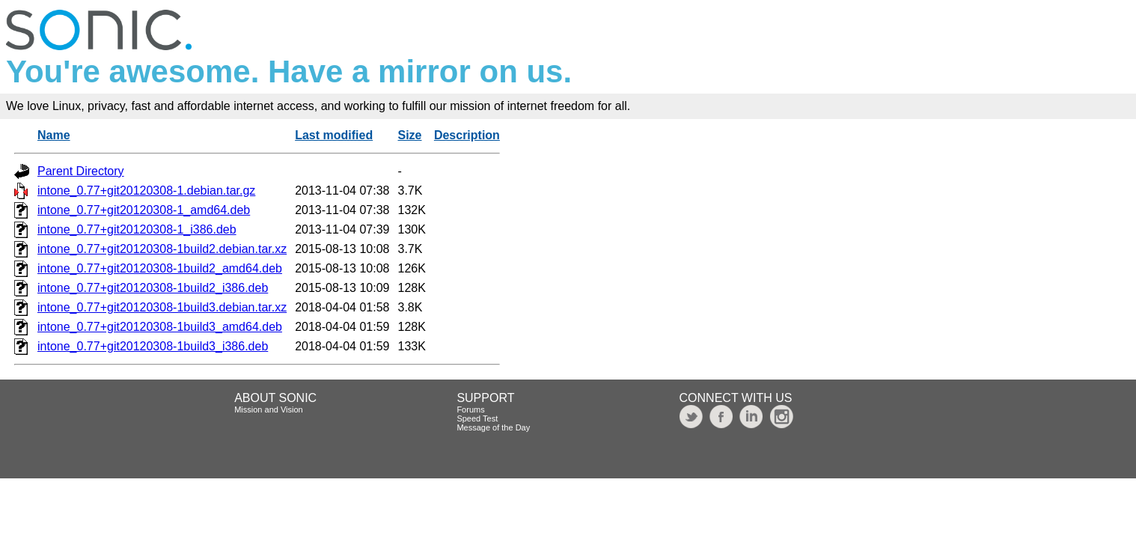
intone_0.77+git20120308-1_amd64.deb (143, 210)
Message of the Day (493, 427)
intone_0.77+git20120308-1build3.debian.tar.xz (162, 307)
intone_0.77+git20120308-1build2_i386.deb (152, 287)
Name (53, 135)
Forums (470, 409)
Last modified (334, 135)
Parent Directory (80, 171)
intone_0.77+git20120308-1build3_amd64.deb (159, 326)
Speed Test (477, 418)
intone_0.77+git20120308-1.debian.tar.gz (146, 190)
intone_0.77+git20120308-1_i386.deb (136, 229)
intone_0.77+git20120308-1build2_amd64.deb (159, 268)
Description (467, 135)
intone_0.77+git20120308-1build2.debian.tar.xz (162, 249)
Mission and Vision (268, 409)
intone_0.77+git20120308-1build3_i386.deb (152, 346)
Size (410, 135)
